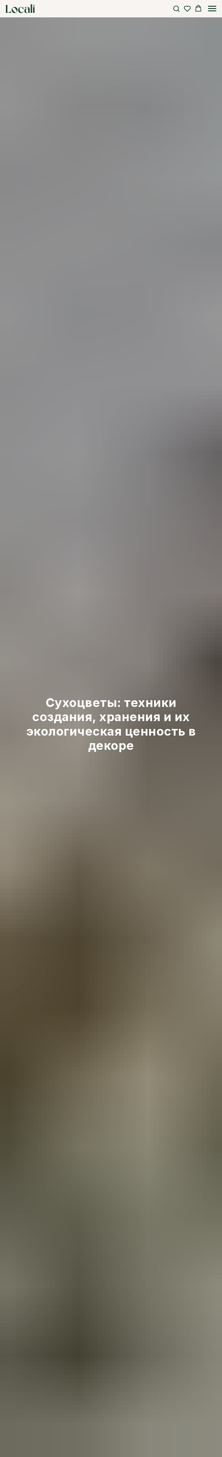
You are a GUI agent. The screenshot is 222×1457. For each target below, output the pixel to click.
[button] (176, 8)
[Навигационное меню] (212, 9)
